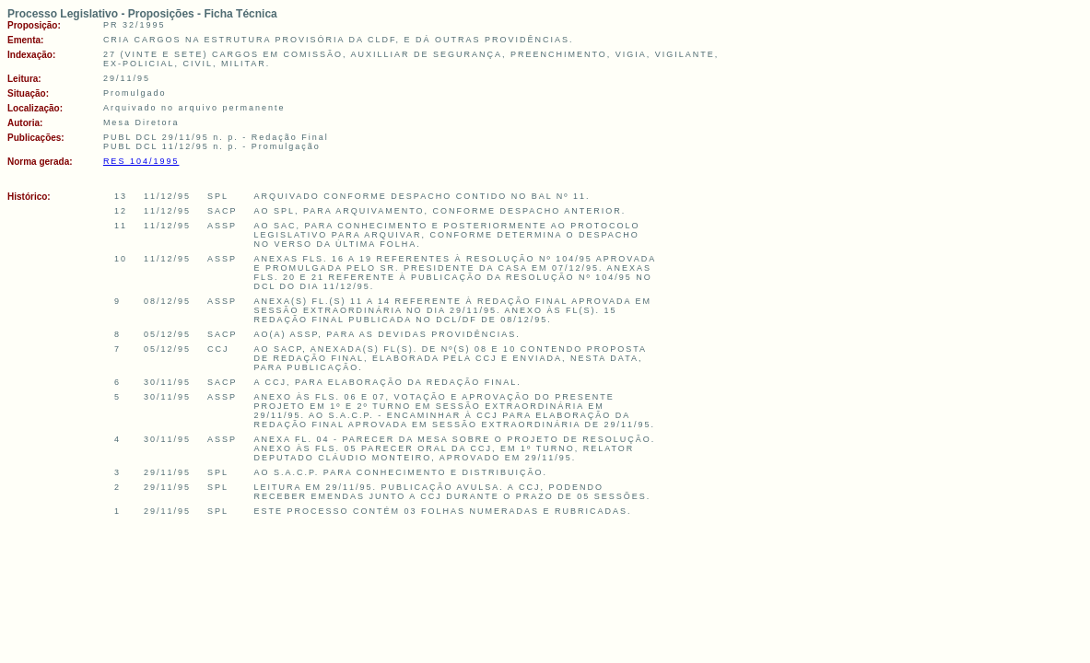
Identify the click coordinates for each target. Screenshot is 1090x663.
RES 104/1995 (141, 161)
